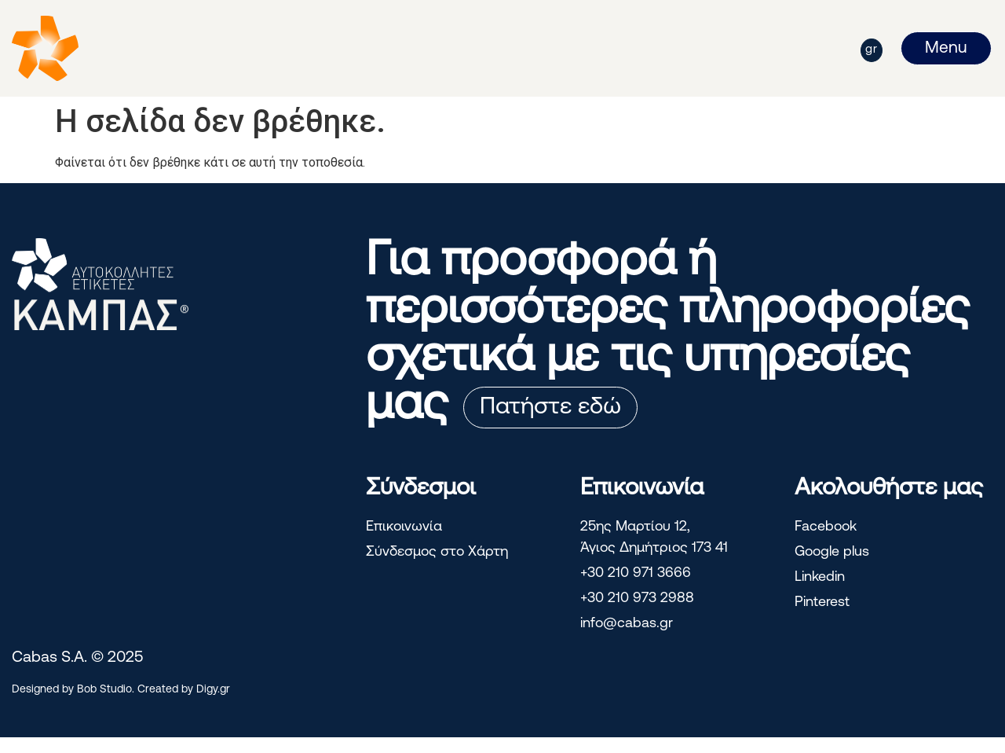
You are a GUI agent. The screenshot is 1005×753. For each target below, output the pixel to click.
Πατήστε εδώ (550, 407)
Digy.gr (213, 690)
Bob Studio (104, 690)
